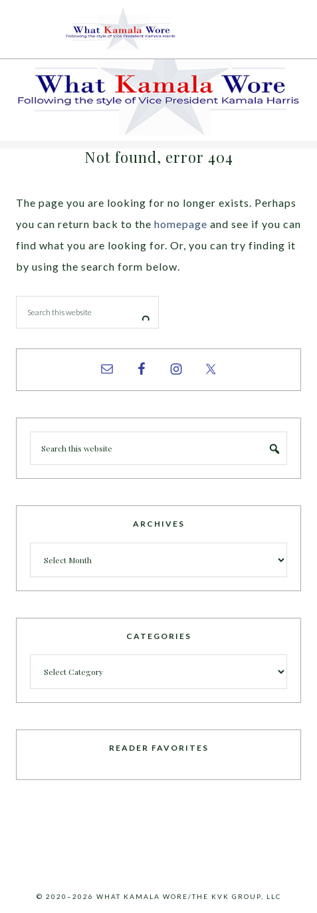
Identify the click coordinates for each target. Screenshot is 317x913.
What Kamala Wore (159, 29)
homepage (180, 223)
